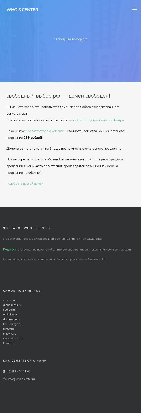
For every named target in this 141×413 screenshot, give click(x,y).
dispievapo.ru (11, 319)
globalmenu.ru (12, 305)
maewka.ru (9, 334)
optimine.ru (10, 314)
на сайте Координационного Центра (96, 120)
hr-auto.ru (9, 343)
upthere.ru (9, 310)
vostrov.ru (9, 300)
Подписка (9, 250)
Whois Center (22, 10)
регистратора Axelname (46, 131)
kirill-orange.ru (12, 324)
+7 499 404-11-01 (17, 371)
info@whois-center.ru (19, 379)
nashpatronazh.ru (13, 338)
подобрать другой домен (24, 183)
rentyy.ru (8, 329)
